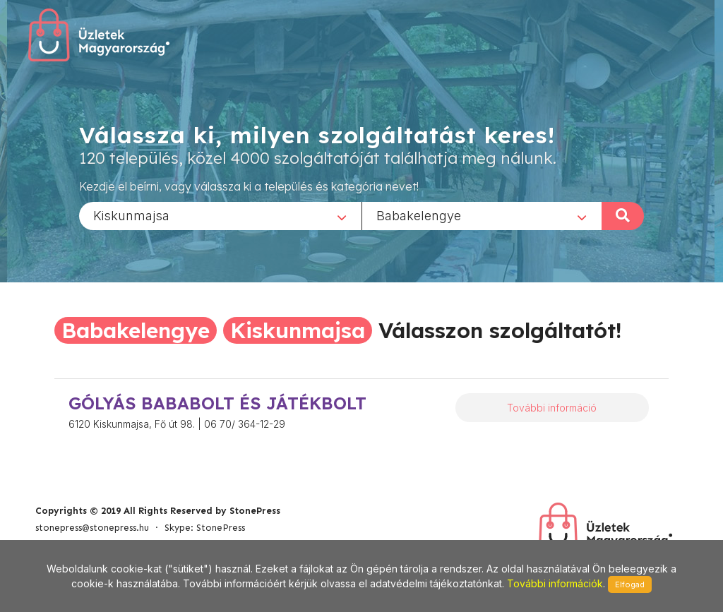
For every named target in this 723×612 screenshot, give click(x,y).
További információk (555, 583)
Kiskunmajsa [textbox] (131, 215)
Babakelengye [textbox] (418, 215)
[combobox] (220, 215)
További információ (552, 408)
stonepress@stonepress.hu (92, 527)
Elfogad (630, 584)
